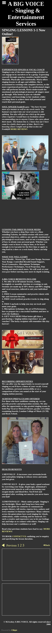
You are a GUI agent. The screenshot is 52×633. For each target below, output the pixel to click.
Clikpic (14, 630)
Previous (9, 545)
